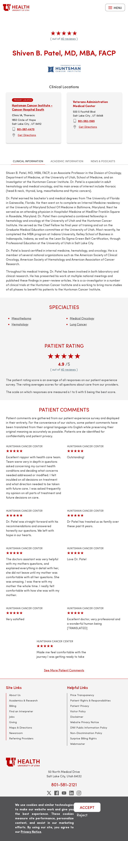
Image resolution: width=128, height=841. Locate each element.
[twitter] (49, 793)
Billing (12, 706)
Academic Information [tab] (67, 161)
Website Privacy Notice (84, 722)
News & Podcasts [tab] (103, 161)
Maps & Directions (20, 727)
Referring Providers (21, 738)
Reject (82, 814)
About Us (15, 695)
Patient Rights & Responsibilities (90, 700)
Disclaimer (76, 716)
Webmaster (77, 744)
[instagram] (79, 793)
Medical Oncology (82, 318)
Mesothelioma (21, 318)
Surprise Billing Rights (83, 738)
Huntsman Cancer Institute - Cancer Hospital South (32, 107)
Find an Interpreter (21, 711)
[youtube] (64, 793)
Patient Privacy (79, 706)
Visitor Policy (78, 711)
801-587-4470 (26, 129)
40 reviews (68, 39)
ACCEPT (87, 807)
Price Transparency (82, 695)
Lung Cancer (78, 324)
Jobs (12, 716)
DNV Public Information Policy (88, 727)
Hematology (20, 324)
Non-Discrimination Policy (86, 733)
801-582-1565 (86, 121)
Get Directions (27, 135)
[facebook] (56, 793)
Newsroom (16, 733)
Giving (13, 722)
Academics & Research (23, 700)
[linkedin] (71, 793)
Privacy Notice (31, 831)
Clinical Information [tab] (28, 161)
